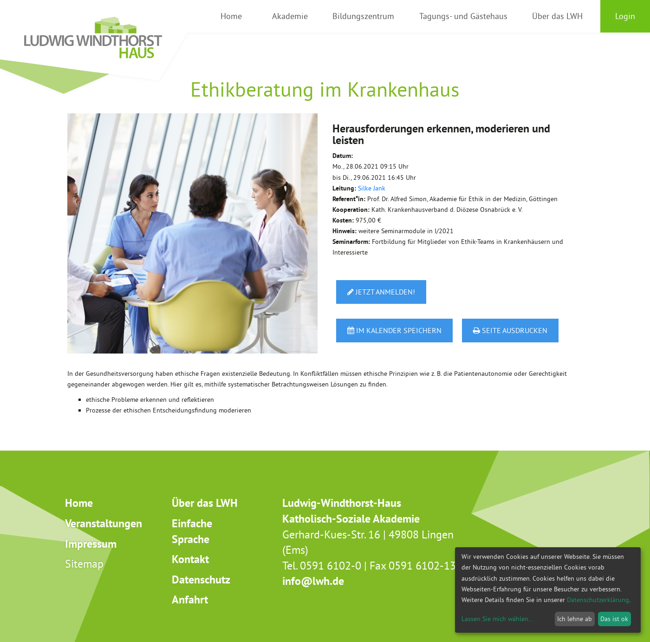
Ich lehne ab (574, 619)
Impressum (91, 544)
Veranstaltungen (103, 523)
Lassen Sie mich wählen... (497, 619)
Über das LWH (205, 503)
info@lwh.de (313, 581)
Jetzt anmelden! (381, 291)
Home (79, 503)
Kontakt (190, 559)
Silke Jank (371, 188)
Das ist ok (614, 619)
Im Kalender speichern (394, 330)
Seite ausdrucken (510, 330)
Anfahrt (190, 599)
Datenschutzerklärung (598, 600)
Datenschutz (201, 579)
